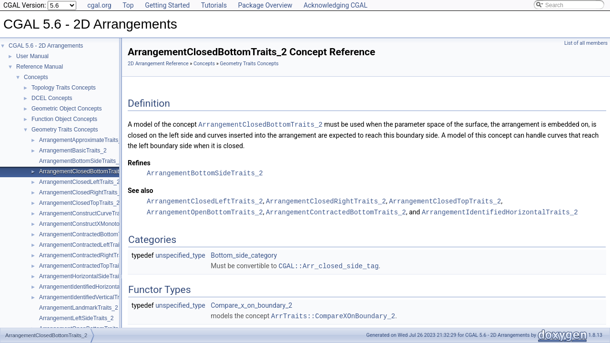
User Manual (32, 56)
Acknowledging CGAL (335, 5)
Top (128, 5)
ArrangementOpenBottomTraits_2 (205, 210)
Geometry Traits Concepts (64, 129)
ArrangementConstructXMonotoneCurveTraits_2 (100, 224)
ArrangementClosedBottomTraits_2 (84, 171)
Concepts (36, 77)
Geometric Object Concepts (66, 108)
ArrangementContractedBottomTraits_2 (89, 234)
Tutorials (214, 5)
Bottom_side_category (244, 254)
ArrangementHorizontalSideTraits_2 (84, 276)
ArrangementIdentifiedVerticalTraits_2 (86, 297)
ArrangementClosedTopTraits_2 (79, 203)
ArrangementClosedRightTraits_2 (81, 192)
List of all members (586, 43)
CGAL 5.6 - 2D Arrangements (46, 45)
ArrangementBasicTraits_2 (73, 150)
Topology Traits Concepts (63, 87)
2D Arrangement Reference (158, 64)
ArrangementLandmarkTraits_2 (78, 307)
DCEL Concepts (51, 98)
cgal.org (99, 5)
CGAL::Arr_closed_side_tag (329, 264)
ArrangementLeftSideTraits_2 (76, 318)
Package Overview (265, 5)
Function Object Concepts (64, 119)
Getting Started (167, 5)
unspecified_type (180, 254)
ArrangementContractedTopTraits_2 (84, 265)
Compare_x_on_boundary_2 (251, 303)
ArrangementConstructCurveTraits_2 (85, 213)
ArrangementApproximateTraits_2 (82, 140)
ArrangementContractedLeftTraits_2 (84, 245)
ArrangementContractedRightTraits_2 (86, 255)
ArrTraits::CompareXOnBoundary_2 (333, 313)
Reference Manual (39, 66)
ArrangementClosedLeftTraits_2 (79, 182)
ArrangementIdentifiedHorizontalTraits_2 (90, 286)
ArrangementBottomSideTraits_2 (80, 161)
